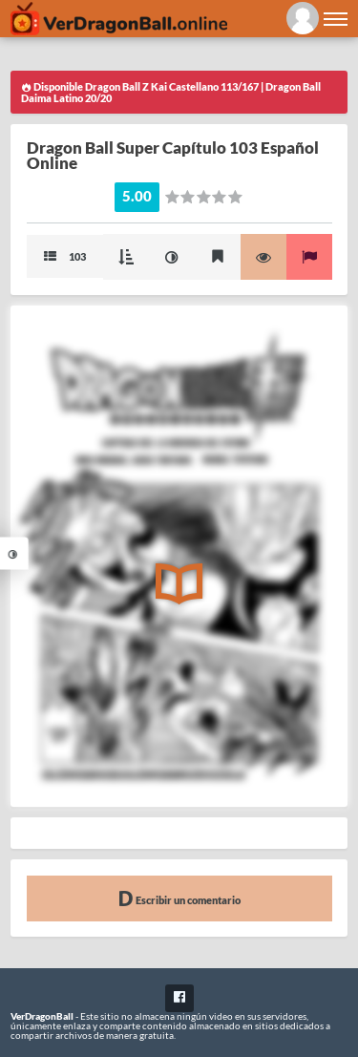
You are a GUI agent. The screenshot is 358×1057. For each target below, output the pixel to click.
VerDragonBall (42, 1016)
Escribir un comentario (179, 898)
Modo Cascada (126, 256)
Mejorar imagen (171, 256)
